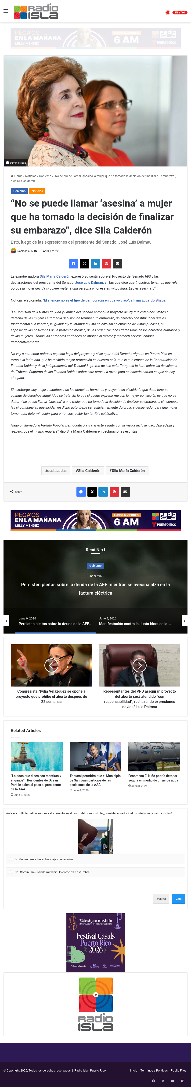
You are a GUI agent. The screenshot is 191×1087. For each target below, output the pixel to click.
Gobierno (45, 176)
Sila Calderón (89, 471)
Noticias (30, 176)
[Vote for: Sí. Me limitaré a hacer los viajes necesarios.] (96, 842)
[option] (95, 587)
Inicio (133, 1071)
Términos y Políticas (154, 1071)
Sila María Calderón (128, 471)
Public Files (178, 1071)
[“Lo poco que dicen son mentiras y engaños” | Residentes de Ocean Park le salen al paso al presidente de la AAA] (37, 757)
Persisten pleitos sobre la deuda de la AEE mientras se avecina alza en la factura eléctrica (95, 588)
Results (161, 899)
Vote (178, 899)
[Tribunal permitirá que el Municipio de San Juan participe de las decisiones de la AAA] (96, 757)
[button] (95, 837)
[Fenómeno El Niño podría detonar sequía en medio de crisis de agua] (154, 757)
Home (16, 176)
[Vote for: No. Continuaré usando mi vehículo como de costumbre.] (96, 872)
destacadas (57, 471)
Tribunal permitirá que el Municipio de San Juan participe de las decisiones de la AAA (95, 780)
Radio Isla (25, 251)
